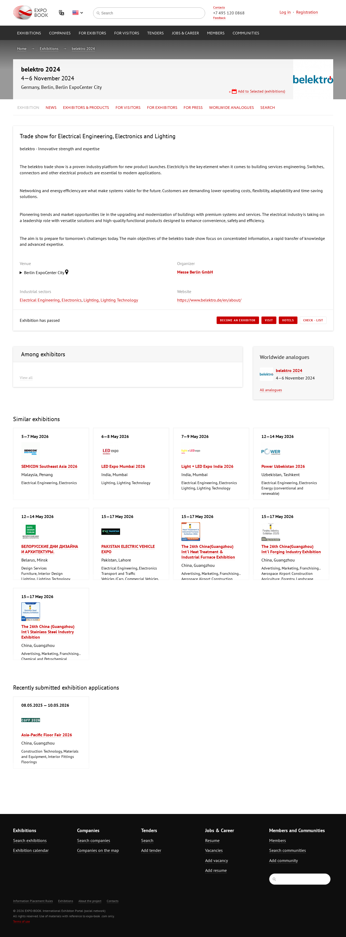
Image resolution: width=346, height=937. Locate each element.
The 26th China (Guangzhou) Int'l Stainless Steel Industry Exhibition (47, 632)
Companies (60, 33)
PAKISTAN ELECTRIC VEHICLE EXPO (128, 549)
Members (216, 33)
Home (21, 48)
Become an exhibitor (238, 320)
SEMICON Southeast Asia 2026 (49, 466)
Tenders (155, 33)
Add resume (216, 870)
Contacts (219, 7)
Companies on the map (98, 850)
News (51, 107)
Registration (307, 12)
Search (267, 107)
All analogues (271, 390)
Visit (269, 320)
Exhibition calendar (31, 850)
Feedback (219, 18)
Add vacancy (216, 860)
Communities (246, 33)
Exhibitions (29, 33)
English (78, 13)
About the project (89, 901)
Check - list (313, 320)
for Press (193, 107)
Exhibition (28, 107)
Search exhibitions (30, 840)
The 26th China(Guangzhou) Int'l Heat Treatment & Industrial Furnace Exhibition (208, 552)
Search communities (287, 850)
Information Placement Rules (33, 901)
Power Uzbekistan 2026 (283, 466)
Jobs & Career (185, 33)
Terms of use (21, 921)
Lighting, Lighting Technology (110, 300)
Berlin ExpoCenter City (47, 272)
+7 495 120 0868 (229, 12)
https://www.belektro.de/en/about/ (209, 300)
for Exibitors (92, 33)
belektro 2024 (83, 48)
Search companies (93, 840)
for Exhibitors (162, 107)
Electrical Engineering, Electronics (51, 300)
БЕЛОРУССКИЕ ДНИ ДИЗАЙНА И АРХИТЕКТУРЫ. (49, 549)
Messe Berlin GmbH (195, 272)
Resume (212, 840)
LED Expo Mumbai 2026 (123, 466)
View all (26, 377)
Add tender (151, 850)
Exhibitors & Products (86, 107)
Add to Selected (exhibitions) (261, 91)
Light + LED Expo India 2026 (207, 466)
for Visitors (126, 33)
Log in (285, 12)
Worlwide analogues (231, 107)
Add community (283, 860)
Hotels (288, 320)
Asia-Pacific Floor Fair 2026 (46, 734)
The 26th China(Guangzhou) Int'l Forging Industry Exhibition (291, 549)
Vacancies (214, 850)
